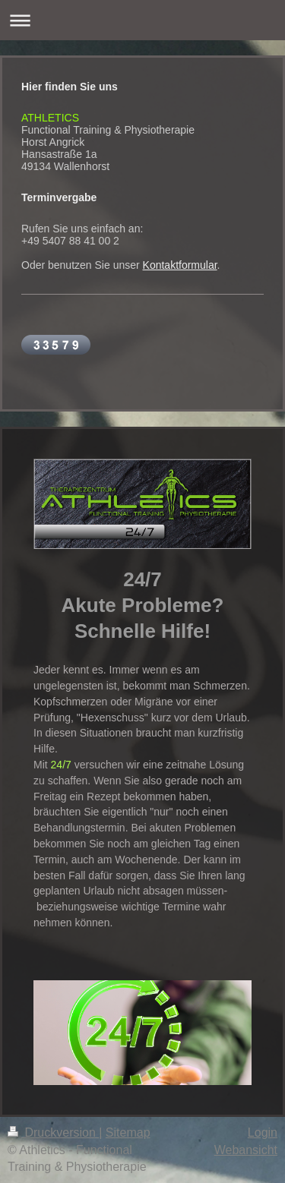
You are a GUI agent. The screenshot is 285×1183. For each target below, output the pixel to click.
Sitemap (128, 1132)
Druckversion (53, 1132)
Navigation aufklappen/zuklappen (142, 20)
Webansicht (245, 1150)
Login (262, 1132)
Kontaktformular (180, 265)
